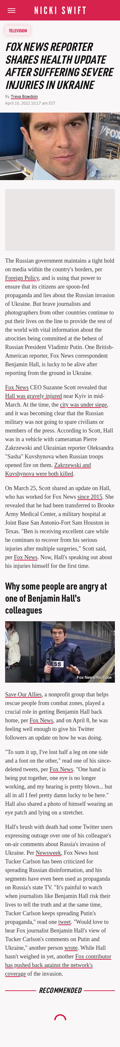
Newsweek (48, 853)
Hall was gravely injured (33, 396)
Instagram (108, 175)
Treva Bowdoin (24, 96)
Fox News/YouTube (94, 677)
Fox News (17, 387)
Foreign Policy (22, 278)
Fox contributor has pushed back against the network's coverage (58, 965)
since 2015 (89, 497)
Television (18, 30)
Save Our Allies (23, 694)
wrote (70, 948)
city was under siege (83, 404)
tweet (64, 922)
